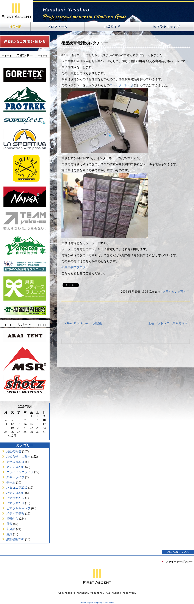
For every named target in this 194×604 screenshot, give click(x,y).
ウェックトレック (122, 85)
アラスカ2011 (15, 461)
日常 (9, 524)
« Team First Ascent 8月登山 (83, 323)
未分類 (10, 529)
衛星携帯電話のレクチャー (84, 43)
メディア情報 (15, 513)
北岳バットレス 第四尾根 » (167, 323)
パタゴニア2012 (16, 487)
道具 (9, 534)
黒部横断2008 (15, 539)
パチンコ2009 (15, 492)
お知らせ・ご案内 (18, 456)
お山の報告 (13, 451)
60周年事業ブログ (73, 267)
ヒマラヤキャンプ (18, 508)
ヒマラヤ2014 (15, 503)
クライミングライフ (19, 472)
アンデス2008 (15, 467)
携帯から (12, 518)
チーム (10, 482)
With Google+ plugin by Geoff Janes (97, 602)
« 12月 (12, 435)
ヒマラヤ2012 (15, 498)
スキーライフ (15, 477)
